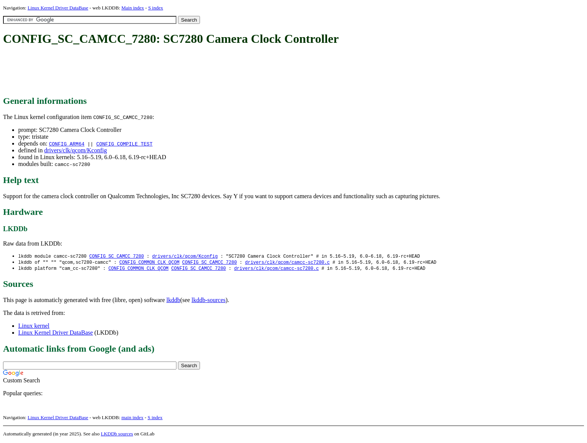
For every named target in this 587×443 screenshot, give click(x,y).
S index (155, 8)
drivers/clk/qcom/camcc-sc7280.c (287, 263)
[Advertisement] (141, 71)
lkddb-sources (209, 301)
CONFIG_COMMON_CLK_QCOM (149, 263)
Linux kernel (33, 327)
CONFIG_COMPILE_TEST (124, 143)
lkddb (173, 301)
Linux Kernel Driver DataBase (58, 8)
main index (132, 418)
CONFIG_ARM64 (67, 143)
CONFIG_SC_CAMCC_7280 (116, 256)
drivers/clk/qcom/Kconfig (75, 150)
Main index (132, 8)
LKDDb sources (117, 435)
